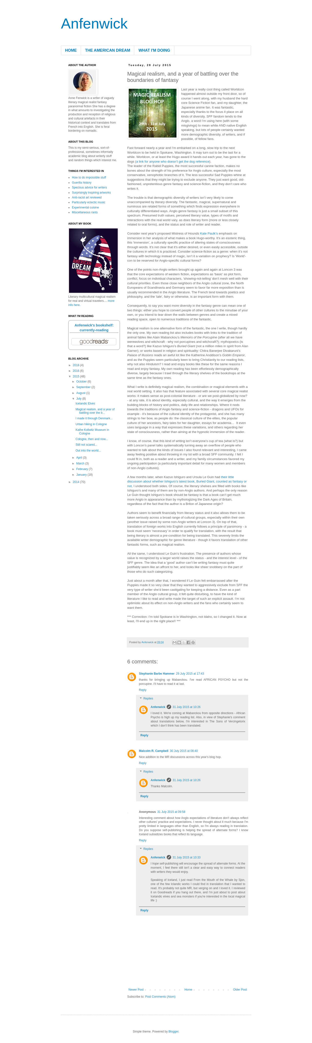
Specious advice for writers (89, 187)
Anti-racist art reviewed (87, 197)
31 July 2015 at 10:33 (187, 857)
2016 (76, 371)
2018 (76, 365)
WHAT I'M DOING (154, 50)
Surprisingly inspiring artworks (91, 192)
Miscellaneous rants (85, 212)
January (82, 474)
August (81, 393)
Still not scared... (86, 444)
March (80, 463)
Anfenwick (94, 23)
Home (188, 989)
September (83, 387)
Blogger (173, 1031)
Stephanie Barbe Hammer (157, 673)
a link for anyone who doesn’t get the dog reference (172, 161)
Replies (148, 698)
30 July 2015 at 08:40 (184, 751)
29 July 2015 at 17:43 (190, 673)
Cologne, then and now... (92, 439)
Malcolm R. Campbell (153, 751)
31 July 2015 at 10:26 (187, 707)
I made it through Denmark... (94, 418)
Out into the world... (88, 450)
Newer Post (136, 989)
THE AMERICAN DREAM (107, 50)
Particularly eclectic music (88, 202)
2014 (76, 482)
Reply (142, 690)
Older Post (240, 989)
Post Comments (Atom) (160, 996)
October (82, 381)
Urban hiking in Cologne (91, 424)
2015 (76, 376)
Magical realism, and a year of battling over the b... (95, 411)
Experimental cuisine (85, 207)
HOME (71, 50)
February (82, 469)
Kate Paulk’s (209, 233)
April (79, 457)
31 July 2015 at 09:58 (171, 812)
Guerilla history (81, 182)
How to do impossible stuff (89, 177)
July (79, 398)
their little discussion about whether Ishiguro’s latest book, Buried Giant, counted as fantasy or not (187, 481)
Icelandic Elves (85, 403)
